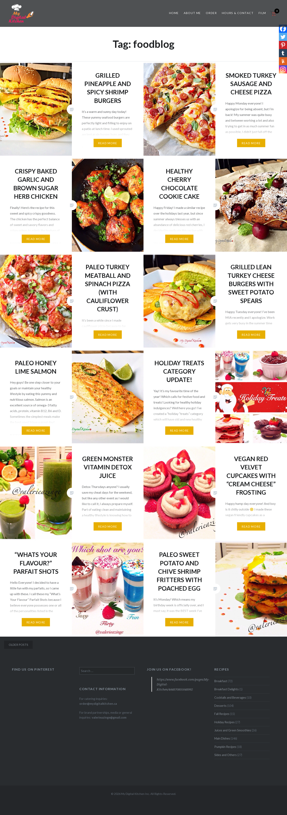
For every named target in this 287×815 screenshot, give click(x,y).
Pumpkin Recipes (225, 746)
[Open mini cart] (273, 16)
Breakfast (220, 681)
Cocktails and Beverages (230, 697)
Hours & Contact (238, 13)
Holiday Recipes (224, 722)
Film (262, 13)
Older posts (18, 644)
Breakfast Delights (226, 689)
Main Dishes (222, 738)
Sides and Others (225, 755)
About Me (192, 13)
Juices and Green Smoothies (232, 730)
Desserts (220, 705)
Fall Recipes (221, 714)
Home (174, 13)
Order (211, 13)
